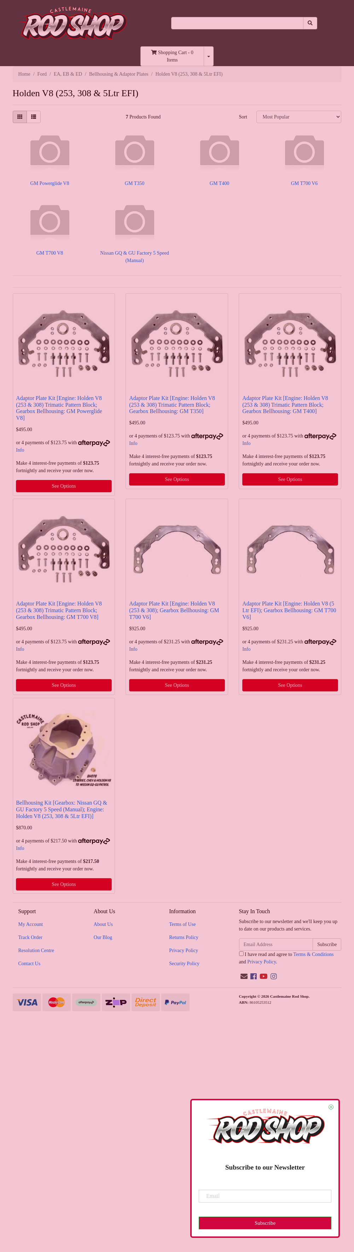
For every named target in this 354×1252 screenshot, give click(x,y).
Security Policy (184, 963)
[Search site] (310, 23)
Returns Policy (183, 937)
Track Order (30, 937)
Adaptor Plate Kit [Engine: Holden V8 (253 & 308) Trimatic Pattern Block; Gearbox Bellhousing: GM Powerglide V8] (59, 408)
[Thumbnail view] (20, 117)
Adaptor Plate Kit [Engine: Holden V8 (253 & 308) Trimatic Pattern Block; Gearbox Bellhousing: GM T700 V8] (58, 610)
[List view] (34, 117)
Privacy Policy (183, 950)
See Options (64, 486)
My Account (30, 924)
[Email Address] (276, 944)
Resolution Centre (36, 950)
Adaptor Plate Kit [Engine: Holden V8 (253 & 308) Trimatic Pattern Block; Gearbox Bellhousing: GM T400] (285, 405)
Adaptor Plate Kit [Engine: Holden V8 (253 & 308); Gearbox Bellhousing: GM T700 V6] (174, 610)
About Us (103, 924)
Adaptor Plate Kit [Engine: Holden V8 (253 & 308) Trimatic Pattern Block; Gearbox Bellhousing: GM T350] (172, 405)
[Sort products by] (298, 117)
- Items (172, 56)
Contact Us (29, 963)
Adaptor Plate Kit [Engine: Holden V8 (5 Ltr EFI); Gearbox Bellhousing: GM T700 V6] (289, 610)
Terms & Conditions (313, 954)
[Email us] (244, 976)
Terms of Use (182, 924)
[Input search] (237, 23)
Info (20, 450)
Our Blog (103, 937)
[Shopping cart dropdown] (209, 56)
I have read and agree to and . (286, 957)
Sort (243, 117)
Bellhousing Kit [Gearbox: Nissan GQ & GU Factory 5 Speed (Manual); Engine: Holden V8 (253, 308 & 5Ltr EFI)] (61, 809)
